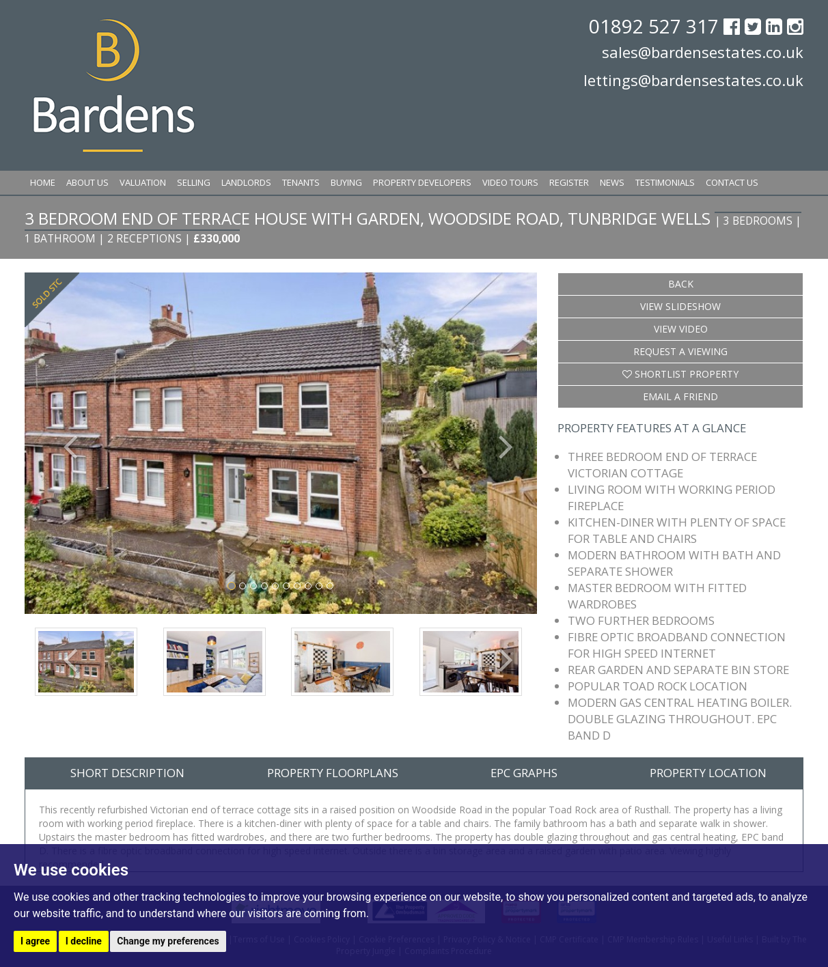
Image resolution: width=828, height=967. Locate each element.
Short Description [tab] (127, 773)
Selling (193, 182)
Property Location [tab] (708, 773)
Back (680, 283)
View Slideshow (680, 306)
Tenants (301, 182)
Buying (346, 182)
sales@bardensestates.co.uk (702, 52)
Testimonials (665, 182)
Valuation (143, 182)
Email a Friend (680, 396)
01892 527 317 (656, 26)
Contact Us (732, 182)
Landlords (246, 182)
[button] (63, 442)
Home (42, 182)
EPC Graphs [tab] (524, 773)
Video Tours (510, 182)
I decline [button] (84, 941)
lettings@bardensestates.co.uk (693, 80)
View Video (681, 328)
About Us (87, 182)
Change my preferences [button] (168, 941)
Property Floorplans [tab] (332, 773)
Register (569, 182)
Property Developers (422, 182)
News (612, 182)
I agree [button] (35, 941)
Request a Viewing (680, 351)
